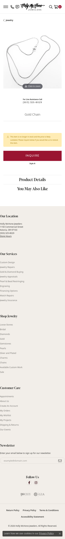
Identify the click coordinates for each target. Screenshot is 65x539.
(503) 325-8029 (32, 102)
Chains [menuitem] (3, 362)
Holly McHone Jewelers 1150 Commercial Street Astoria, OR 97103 (11, 230)
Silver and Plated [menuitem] (8, 353)
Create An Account (9, 405)
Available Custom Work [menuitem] (11, 367)
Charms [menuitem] (4, 357)
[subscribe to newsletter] (60, 461)
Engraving (5, 286)
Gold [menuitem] (2, 338)
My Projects (5, 420)
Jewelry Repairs (7, 267)
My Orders (5, 410)
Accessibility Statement (32, 516)
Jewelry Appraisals (9, 276)
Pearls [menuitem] (3, 348)
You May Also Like (32, 188)
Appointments (7, 396)
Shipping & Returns (9, 424)
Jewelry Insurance (8, 300)
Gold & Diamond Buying (11, 271)
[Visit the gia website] (39, 494)
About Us (4, 401)
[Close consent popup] (60, 534)
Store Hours (5, 236)
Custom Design (7, 262)
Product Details (32, 179)
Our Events (5, 429)
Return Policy (12, 510)
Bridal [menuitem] (3, 329)
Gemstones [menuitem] (5, 343)
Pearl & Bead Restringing (12, 281)
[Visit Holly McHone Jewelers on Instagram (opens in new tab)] (36, 482)
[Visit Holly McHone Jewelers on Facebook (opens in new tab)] (29, 482)
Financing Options (9, 290)
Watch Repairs (7, 295)
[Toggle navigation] (6, 6)
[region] (32, 61)
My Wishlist (5, 415)
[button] (51, 6)
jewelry (9, 20)
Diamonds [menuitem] (5, 334)
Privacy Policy (29, 510)
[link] (12, 6)
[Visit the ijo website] (25, 494)
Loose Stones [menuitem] (6, 324)
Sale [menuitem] (2, 372)
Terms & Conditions (49, 510)
